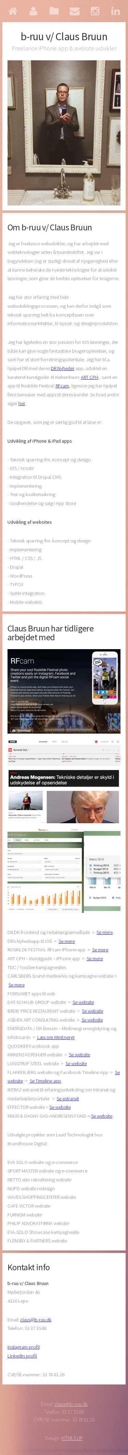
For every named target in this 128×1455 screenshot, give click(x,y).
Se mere (105, 932)
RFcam (62, 386)
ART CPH (89, 377)
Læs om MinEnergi (55, 1037)
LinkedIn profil (22, 1356)
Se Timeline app (45, 1081)
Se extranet (68, 1099)
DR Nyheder (62, 368)
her (21, 403)
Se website (83, 1002)
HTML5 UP (72, 1438)
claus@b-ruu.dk (36, 1320)
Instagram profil (24, 1347)
